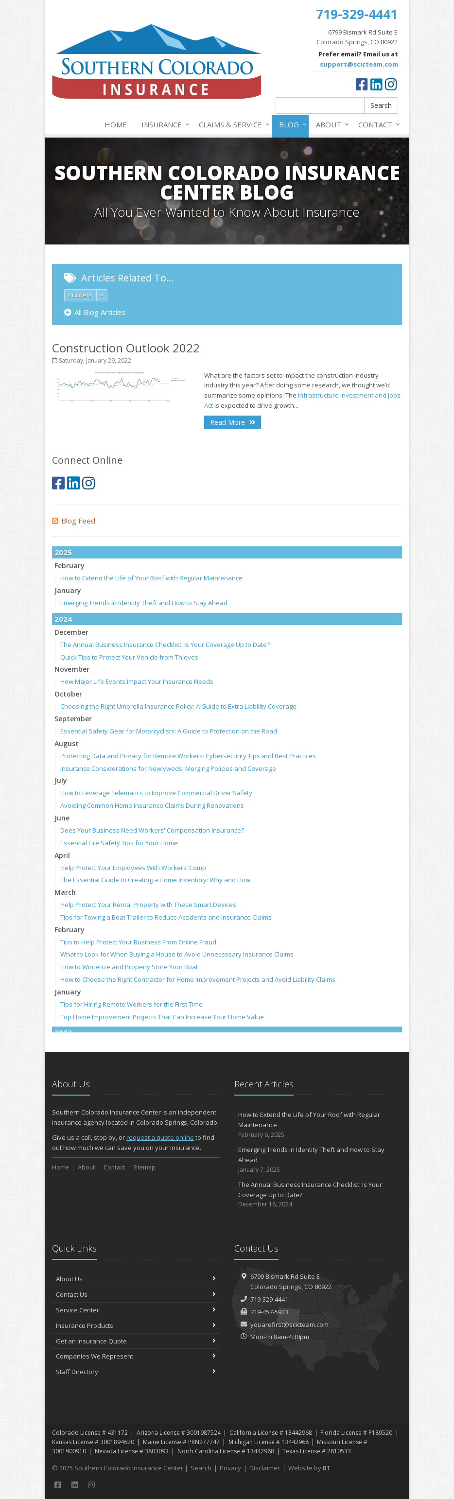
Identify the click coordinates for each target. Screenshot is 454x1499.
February (69, 565)
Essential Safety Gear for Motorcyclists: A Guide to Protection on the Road (168, 731)
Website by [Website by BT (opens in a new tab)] (309, 1468)
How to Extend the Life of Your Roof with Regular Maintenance (151, 578)
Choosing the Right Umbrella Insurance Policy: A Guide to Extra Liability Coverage (178, 706)
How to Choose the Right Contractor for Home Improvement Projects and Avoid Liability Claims (197, 979)
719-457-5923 (269, 1311)
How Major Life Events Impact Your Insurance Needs (136, 681)
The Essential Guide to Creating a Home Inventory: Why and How (155, 879)
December (71, 632)
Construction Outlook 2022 (126, 348)
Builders (80, 295)
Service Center (136, 1310)
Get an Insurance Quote (136, 1341)
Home (116, 124)
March (65, 892)
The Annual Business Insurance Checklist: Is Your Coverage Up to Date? (165, 644)
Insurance (163, 124)
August (66, 743)
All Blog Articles (94, 312)
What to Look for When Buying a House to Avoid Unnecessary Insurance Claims (177, 954)
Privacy (230, 1468)
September (73, 718)
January (67, 590)
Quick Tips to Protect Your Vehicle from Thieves (129, 657)
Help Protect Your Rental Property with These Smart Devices (148, 904)
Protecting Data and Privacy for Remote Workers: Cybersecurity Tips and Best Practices (188, 755)
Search (381, 105)
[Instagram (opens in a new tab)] (391, 84)
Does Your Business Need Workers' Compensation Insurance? (152, 830)
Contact (377, 124)
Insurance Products (136, 1325)
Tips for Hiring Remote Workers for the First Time (131, 1004)
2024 (63, 619)
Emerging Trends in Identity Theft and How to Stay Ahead (143, 602)
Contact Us (136, 1294)
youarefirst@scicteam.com (289, 1324)
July (60, 780)
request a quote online (160, 1137)
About (330, 124)
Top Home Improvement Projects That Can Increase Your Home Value (162, 1016)
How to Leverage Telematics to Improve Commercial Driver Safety (156, 792)
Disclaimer (264, 1468)
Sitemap (144, 1167)
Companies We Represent (136, 1356)
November (71, 669)
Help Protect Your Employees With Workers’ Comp (133, 867)
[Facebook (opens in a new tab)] (362, 84)
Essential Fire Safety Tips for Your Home (119, 842)
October (68, 693)
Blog (291, 124)
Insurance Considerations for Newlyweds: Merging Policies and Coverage (168, 768)
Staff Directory (136, 1371)
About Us (136, 1278)
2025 (63, 552)
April (62, 855)
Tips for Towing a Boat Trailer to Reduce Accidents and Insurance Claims (166, 917)
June (62, 817)
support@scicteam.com (359, 64)
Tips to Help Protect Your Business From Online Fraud (138, 942)
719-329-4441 (269, 1299)
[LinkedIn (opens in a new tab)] (376, 84)
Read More (232, 422)
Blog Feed (73, 520)
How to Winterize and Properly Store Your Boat (129, 966)
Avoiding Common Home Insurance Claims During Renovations (152, 805)
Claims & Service (232, 124)
